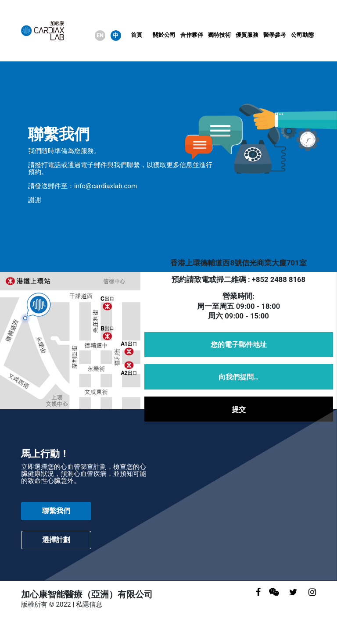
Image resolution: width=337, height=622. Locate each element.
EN (100, 35)
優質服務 (247, 35)
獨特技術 (219, 35)
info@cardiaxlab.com (105, 186)
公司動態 (302, 35)
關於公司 (164, 35)
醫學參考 (274, 35)
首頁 (136, 35)
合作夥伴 (191, 35)
